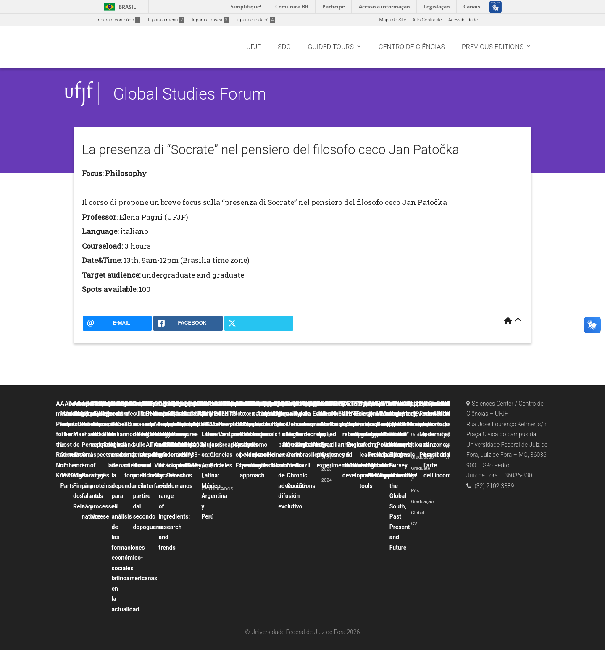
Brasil (118, 6)
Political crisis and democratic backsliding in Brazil (310, 434)
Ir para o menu (166, 20)
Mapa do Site (392, 20)
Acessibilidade (463, 20)
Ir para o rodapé (255, 20)
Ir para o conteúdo (118, 20)
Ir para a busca (210, 20)
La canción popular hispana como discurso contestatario (270, 434)
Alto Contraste (427, 20)
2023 (326, 469)
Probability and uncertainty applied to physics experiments (333, 434)
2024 (326, 480)
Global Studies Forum (189, 93)
